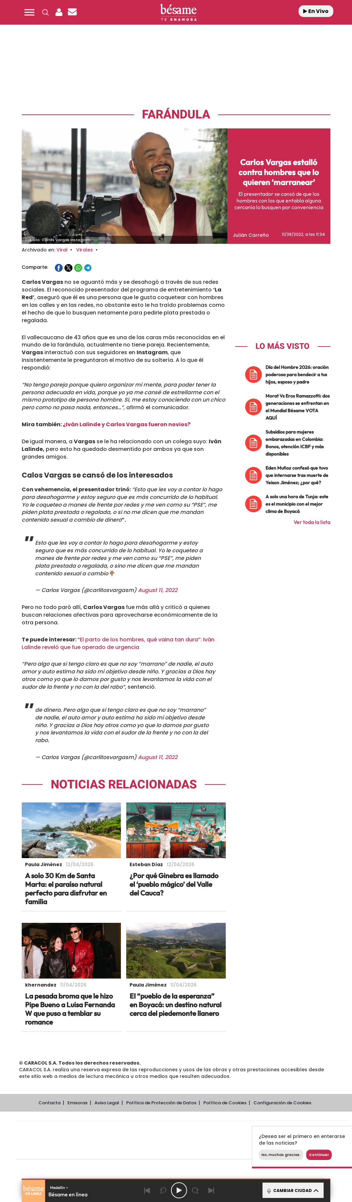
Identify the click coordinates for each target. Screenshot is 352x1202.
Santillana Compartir (204, 1130)
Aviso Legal (107, 1103)
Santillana (169, 1130)
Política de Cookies (224, 1103)
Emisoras (77, 1103)
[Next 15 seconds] (195, 1190)
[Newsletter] (72, 12)
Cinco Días (196, 1140)
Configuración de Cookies (282, 1103)
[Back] (147, 1190)
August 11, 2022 (157, 590)
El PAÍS (105, 1130)
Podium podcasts (167, 1150)
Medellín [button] (59, 1187)
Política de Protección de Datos (161, 1103)
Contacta (49, 1103)
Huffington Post (114, 1140)
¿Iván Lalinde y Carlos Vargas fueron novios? (126, 424)
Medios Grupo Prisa (46, 1152)
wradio (170, 1140)
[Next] (211, 1190)
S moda (223, 1150)
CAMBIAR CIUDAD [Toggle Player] (292, 1190)
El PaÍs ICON (196, 1150)
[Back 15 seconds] (163, 1190)
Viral (61, 249)
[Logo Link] (178, 12)
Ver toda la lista (312, 522)
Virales (84, 249)
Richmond (101, 1150)
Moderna (134, 1150)
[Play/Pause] (179, 1190)
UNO (151, 1140)
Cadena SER (233, 1130)
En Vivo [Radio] (316, 11)
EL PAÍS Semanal (246, 1140)
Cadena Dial (221, 1140)
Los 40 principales (137, 1130)
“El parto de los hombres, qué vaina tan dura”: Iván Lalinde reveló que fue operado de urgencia (118, 643)
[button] (29, 12)
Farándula (176, 114)
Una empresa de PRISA (46, 1135)
